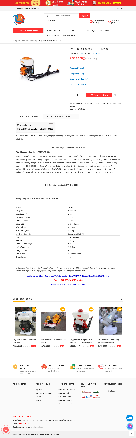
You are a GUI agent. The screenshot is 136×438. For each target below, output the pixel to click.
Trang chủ (51, 31)
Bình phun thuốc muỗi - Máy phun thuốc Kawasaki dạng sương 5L (108, 343)
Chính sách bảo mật (65, 400)
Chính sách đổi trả (65, 393)
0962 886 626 (34, 8)
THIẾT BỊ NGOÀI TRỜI (67, 31)
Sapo (57, 435)
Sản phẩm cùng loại (22, 299)
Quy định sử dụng (64, 397)
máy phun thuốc (112, 136)
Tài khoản (96, 23)
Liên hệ (38, 400)
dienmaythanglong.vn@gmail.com (30, 427)
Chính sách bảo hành (66, 404)
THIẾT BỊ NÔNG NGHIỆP (87, 31)
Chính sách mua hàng (44, 393)
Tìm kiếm (84, 16)
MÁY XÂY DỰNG (53, 35)
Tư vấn (38, 397)
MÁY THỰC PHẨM (69, 35)
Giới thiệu (39, 390)
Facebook (111, 391)
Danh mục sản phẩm (29, 31)
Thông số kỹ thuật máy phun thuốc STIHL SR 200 (35, 129)
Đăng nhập (96, 20)
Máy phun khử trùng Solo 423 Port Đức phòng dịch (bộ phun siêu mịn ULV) (81, 343)
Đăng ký (103, 20)
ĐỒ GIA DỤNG (105, 31)
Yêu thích (119, 8)
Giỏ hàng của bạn (116, 20)
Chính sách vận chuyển (66, 390)
